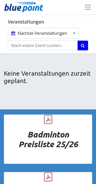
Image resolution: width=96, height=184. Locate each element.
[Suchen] (83, 45)
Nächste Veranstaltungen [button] (39, 33)
